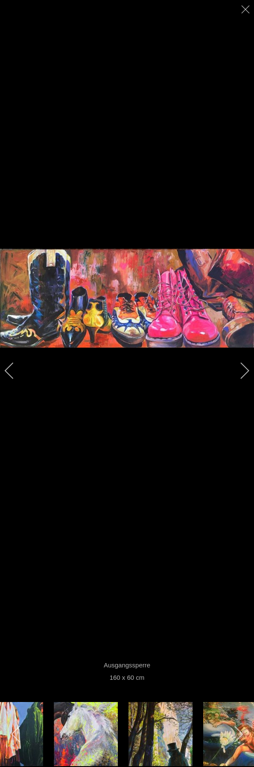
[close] (246, 9)
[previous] (15, 370)
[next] (239, 370)
